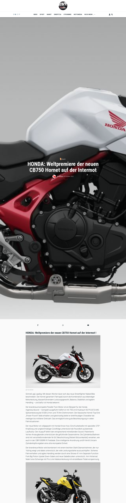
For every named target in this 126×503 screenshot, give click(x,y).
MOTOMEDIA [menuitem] (78, 14)
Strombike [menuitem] (67, 14)
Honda (61, 176)
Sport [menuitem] (42, 14)
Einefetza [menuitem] (57, 14)
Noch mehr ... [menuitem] (89, 15)
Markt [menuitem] (49, 14)
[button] (38, 325)
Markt (64, 159)
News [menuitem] (35, 14)
